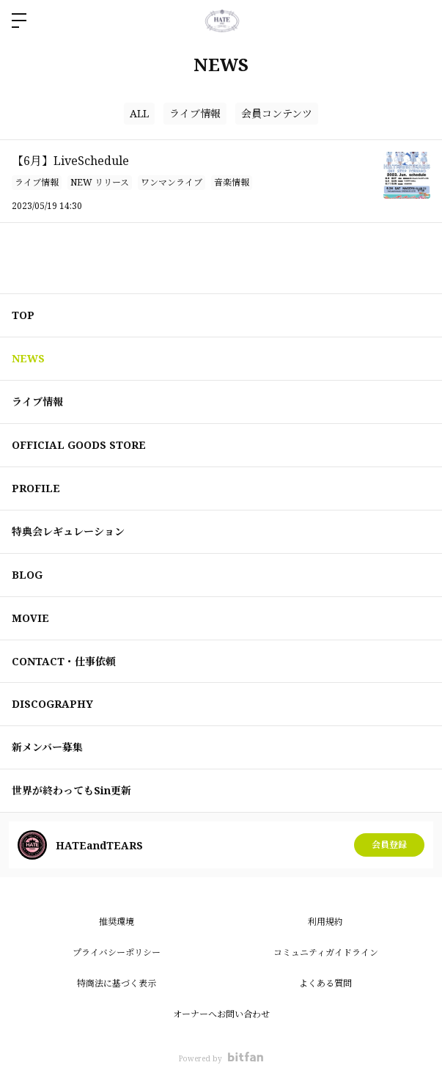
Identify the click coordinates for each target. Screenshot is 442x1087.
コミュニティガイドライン (325, 952)
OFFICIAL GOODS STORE (79, 445)
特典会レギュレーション (68, 531)
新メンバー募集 (47, 747)
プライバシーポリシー (117, 952)
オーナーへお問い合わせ (221, 1014)
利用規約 (325, 921)
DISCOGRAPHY (52, 704)
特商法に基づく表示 (116, 983)
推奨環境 (116, 921)
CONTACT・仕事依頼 (64, 661)
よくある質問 (325, 983)
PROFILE (36, 488)
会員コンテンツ (276, 113)
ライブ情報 (195, 113)
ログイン (418, 20)
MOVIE (30, 618)
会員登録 (389, 844)
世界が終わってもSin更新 (71, 790)
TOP (23, 315)
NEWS (28, 358)
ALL (139, 113)
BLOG (27, 575)
